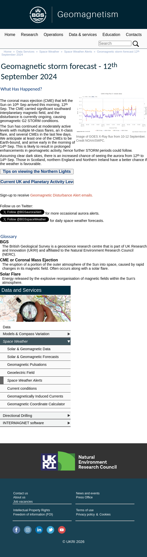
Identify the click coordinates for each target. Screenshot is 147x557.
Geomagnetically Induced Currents (35, 396)
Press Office (84, 497)
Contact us (20, 493)
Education (111, 34)
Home (10, 34)
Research (29, 34)
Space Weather (49, 51)
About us (19, 497)
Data (6, 327)
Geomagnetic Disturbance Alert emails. (61, 195)
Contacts (133, 34)
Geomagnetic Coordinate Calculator (36, 404)
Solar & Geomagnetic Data (28, 349)
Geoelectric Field (21, 373)
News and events (88, 493)
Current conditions (22, 388)
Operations (53, 34)
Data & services (83, 34)
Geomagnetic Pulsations (27, 365)
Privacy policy (85, 514)
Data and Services (22, 290)
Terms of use (85, 510)
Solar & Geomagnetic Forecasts (33, 357)
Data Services (25, 51)
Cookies (105, 514)
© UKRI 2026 (73, 542)
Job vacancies (23, 501)
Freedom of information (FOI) (33, 514)
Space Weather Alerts (78, 51)
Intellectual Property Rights (31, 510)
